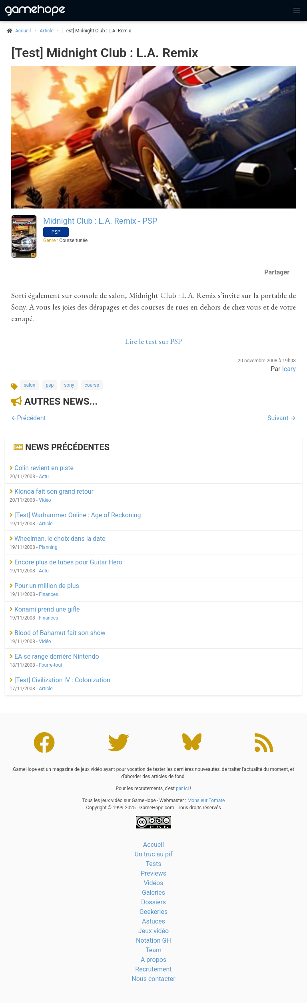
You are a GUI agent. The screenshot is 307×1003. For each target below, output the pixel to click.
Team (153, 950)
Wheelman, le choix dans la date (58, 538)
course (92, 385)
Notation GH (153, 940)
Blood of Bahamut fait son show (58, 633)
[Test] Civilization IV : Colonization (60, 680)
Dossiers (153, 902)
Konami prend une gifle (45, 609)
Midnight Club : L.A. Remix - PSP (100, 221)
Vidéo (45, 500)
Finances (48, 594)
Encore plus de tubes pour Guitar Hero (66, 562)
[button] (296, 10)
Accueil (153, 844)
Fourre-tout (50, 665)
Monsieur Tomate (206, 800)
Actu (44, 476)
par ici (182, 788)
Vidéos (153, 883)
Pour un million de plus (44, 586)
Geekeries (153, 912)
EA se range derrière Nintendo (54, 656)
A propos (153, 959)
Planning (48, 547)
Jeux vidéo (153, 931)
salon (29, 385)
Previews (153, 873)
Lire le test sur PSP (153, 341)
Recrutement (153, 969)
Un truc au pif (154, 854)
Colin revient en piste (42, 468)
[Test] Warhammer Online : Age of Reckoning (75, 515)
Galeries (153, 892)
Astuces (153, 921)
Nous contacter (153, 979)
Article (47, 31)
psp (50, 385)
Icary (289, 369)
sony (69, 385)
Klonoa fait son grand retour (52, 491)
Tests (153, 864)
